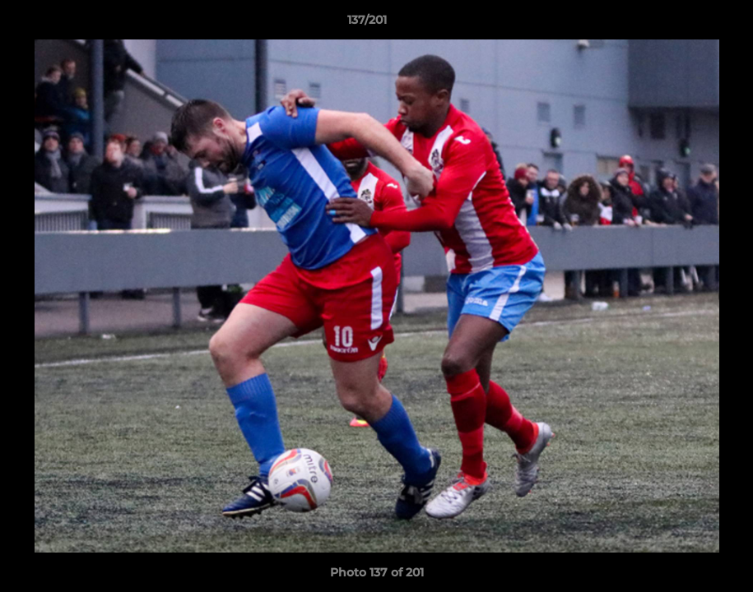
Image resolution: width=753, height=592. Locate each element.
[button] (684, 23)
